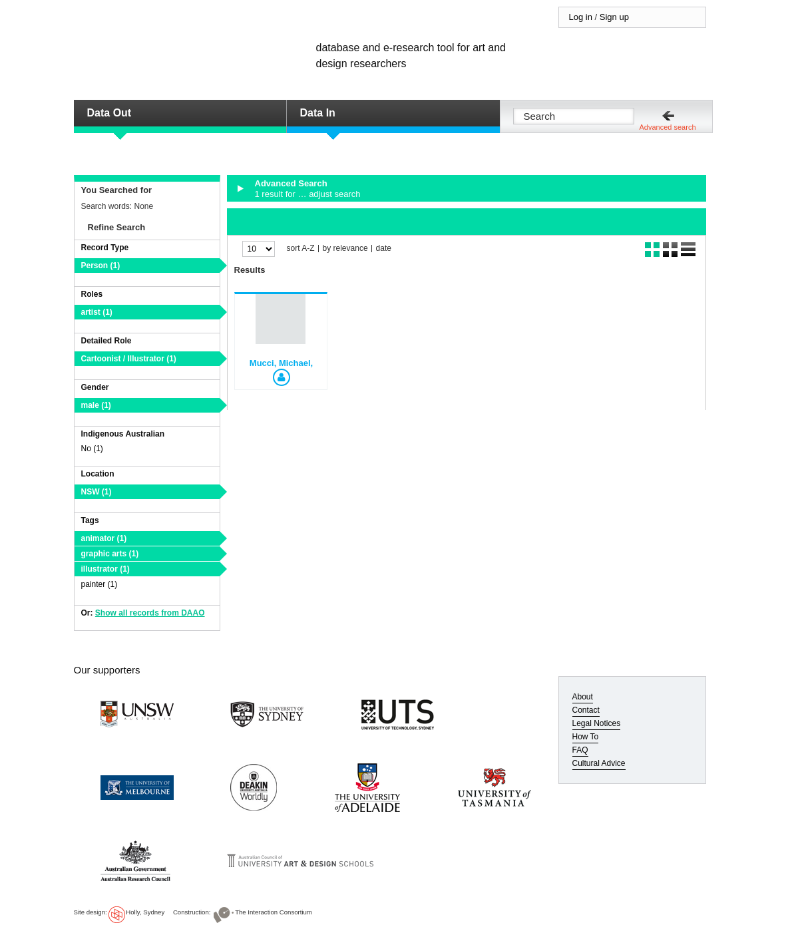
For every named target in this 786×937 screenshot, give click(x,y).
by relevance (345, 248)
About (582, 696)
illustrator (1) (105, 569)
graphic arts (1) (110, 553)
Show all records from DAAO (150, 613)
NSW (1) (96, 491)
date (383, 248)
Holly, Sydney (145, 912)
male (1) (96, 405)
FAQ (580, 750)
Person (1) (100, 265)
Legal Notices (596, 723)
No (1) (92, 448)
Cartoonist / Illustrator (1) (128, 358)
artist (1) (96, 312)
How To (585, 736)
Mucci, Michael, (281, 363)
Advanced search (668, 127)
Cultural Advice (599, 763)
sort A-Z (301, 248)
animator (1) (104, 538)
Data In (317, 112)
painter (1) (99, 584)
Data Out (109, 112)
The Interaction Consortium (273, 912)
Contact (586, 710)
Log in (580, 17)
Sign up (614, 17)
